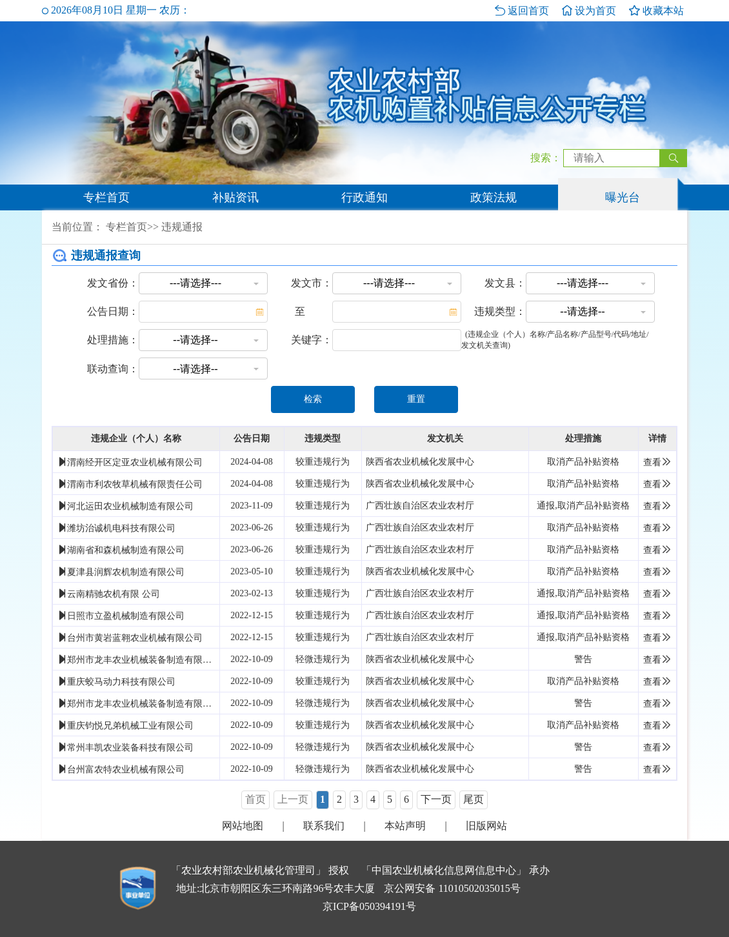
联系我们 (324, 825)
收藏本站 (656, 10)
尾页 (473, 799)
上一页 (292, 799)
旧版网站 (486, 825)
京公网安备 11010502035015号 (452, 888)
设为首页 (589, 10)
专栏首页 (106, 197)
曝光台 (622, 197)
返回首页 (522, 10)
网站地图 (242, 825)
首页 (255, 799)
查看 (657, 462)
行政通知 (364, 197)
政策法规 (493, 197)
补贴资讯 (235, 197)
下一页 (436, 799)
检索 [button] (313, 399)
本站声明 (405, 825)
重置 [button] (416, 399)
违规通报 (182, 226)
